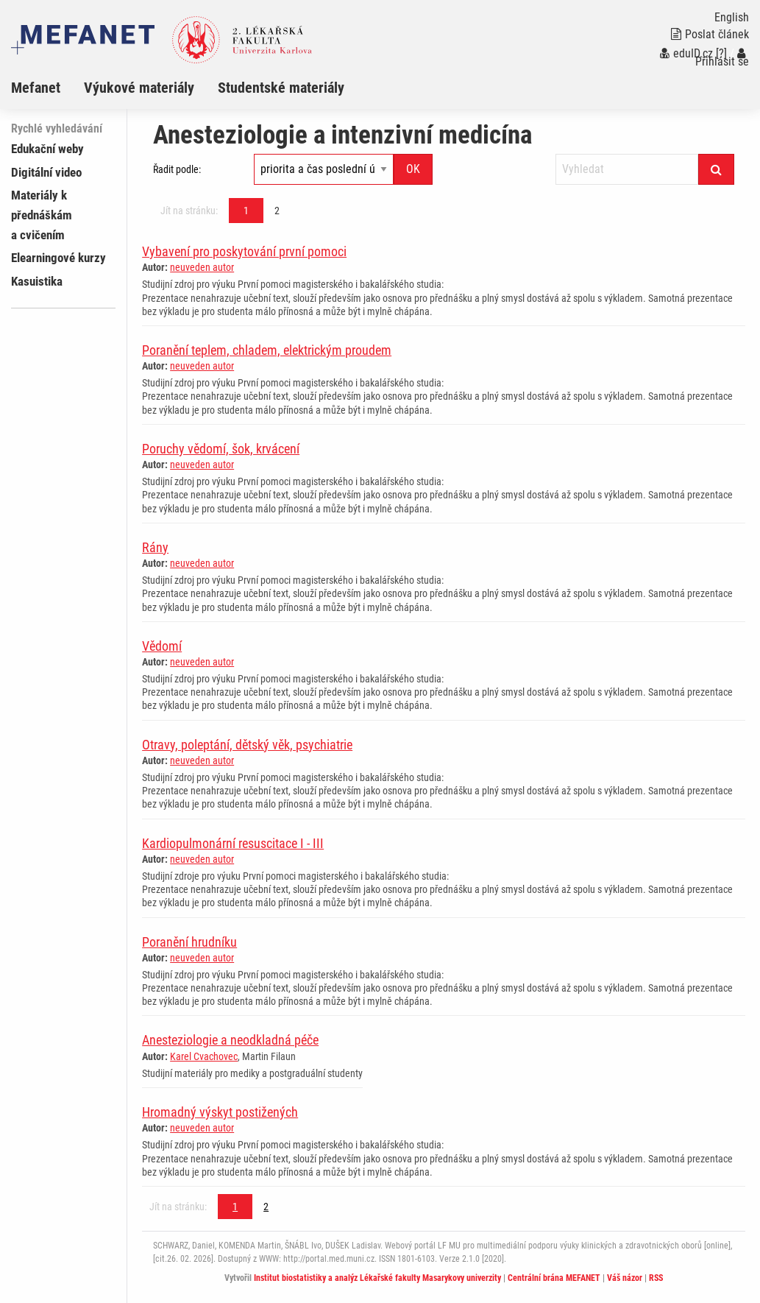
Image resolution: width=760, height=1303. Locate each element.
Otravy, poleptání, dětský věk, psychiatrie (247, 744)
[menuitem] (47, 87)
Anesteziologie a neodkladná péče (230, 1040)
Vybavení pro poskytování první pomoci (244, 251)
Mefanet (35, 87)
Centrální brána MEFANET (554, 1278)
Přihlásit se (722, 57)
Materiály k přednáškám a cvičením (41, 215)
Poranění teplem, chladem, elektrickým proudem (266, 350)
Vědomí (162, 646)
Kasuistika (37, 281)
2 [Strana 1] (277, 210)
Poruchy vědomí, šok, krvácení (220, 448)
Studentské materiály (281, 87)
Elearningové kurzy (58, 257)
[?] (721, 53)
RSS (656, 1278)
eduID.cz (686, 53)
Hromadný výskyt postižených (220, 1112)
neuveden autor (202, 267)
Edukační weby (47, 148)
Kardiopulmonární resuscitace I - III (233, 843)
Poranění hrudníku (189, 942)
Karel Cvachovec (204, 1056)
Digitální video (46, 172)
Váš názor (624, 1278)
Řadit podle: (177, 169)
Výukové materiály (139, 87)
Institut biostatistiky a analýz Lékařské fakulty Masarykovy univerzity (377, 1278)
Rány (155, 547)
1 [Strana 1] (246, 210)
